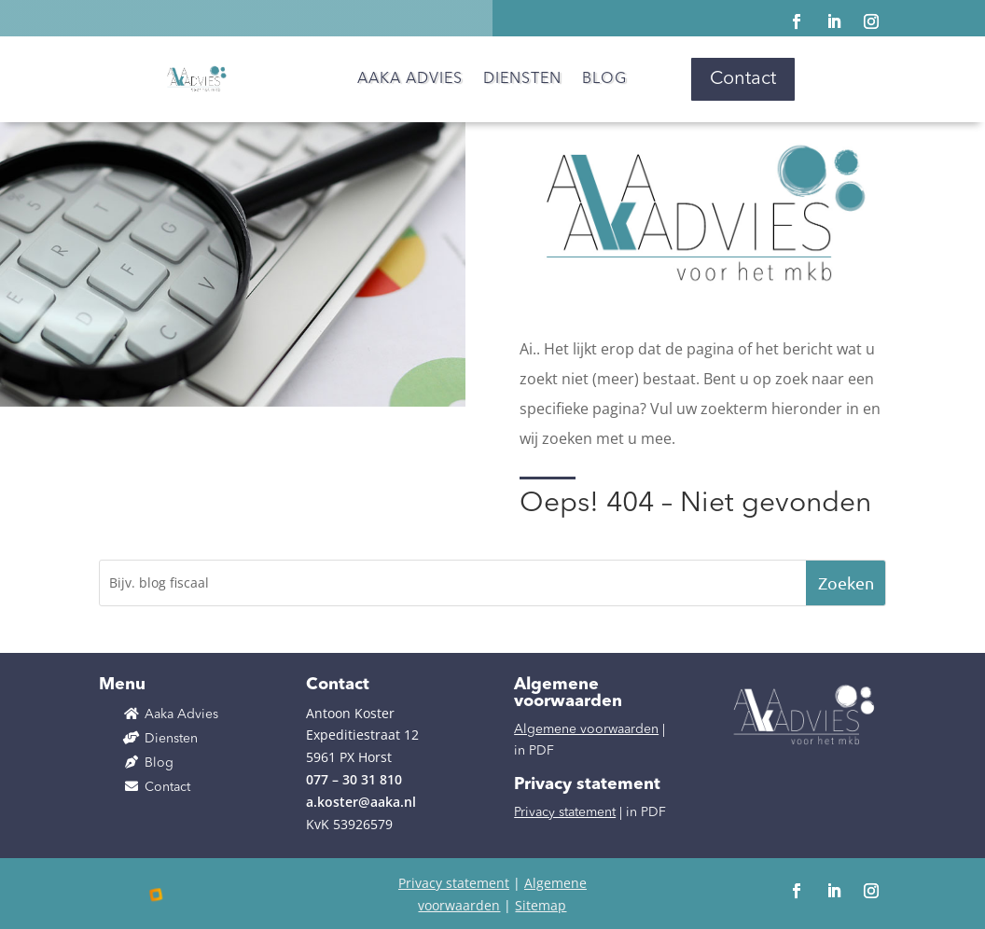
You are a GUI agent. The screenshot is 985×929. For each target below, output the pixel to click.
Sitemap (540, 905)
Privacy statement (565, 812)
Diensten (522, 80)
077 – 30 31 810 (354, 779)
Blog (604, 80)
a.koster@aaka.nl (361, 802)
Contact (743, 79)
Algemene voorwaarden (586, 729)
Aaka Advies (410, 80)
